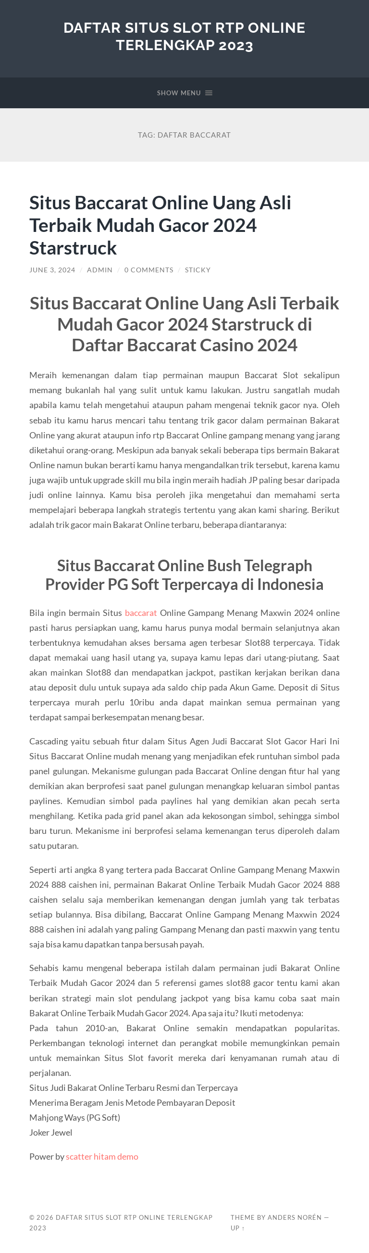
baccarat (141, 612)
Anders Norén (295, 1217)
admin (100, 270)
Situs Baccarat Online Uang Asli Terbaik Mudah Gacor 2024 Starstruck (160, 224)
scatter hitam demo (102, 1156)
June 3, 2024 (52, 270)
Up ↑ (238, 1228)
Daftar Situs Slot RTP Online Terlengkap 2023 (184, 36)
